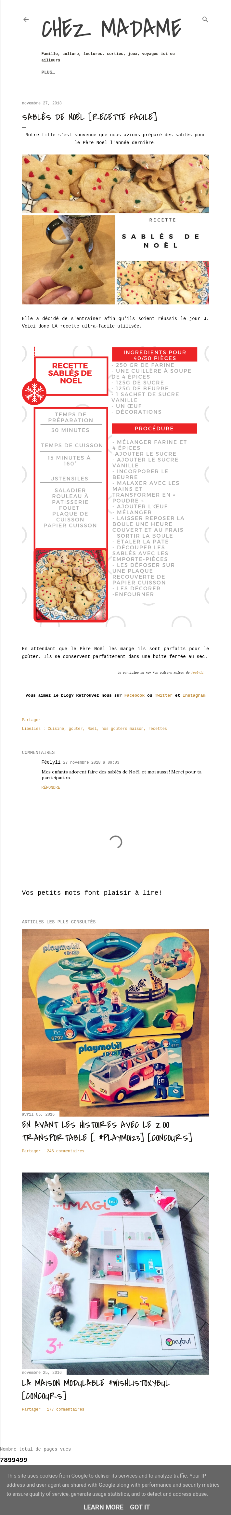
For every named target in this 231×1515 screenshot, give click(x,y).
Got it (140, 1507)
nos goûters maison (122, 729)
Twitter (164, 695)
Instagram (194, 695)
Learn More (103, 1507)
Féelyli (51, 762)
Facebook (134, 695)
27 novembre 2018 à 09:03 (91, 762)
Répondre (51, 787)
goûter (76, 729)
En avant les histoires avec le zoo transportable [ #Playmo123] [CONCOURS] (107, 1132)
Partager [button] (31, 720)
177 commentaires (65, 1409)
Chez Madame (111, 29)
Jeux (47, 72)
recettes (157, 729)
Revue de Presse (135, 72)
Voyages (70, 72)
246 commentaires (65, 1151)
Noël (92, 729)
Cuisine (56, 729)
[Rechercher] (205, 18)
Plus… (171, 72)
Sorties (97, 72)
